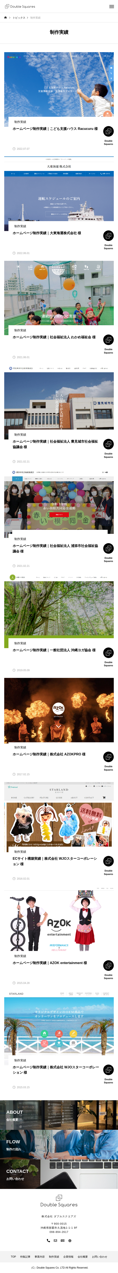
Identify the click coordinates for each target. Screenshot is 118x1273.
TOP (13, 1256)
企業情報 (68, 1256)
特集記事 (25, 1256)
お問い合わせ (99, 1256)
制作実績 (54, 1256)
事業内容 (40, 1256)
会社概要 (83, 1256)
